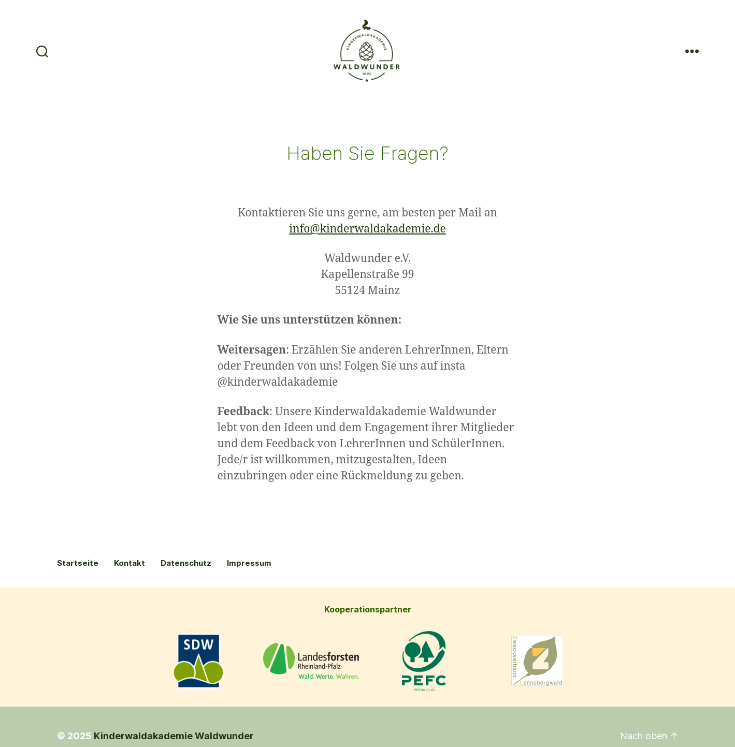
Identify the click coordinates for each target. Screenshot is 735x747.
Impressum (249, 604)
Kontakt (129, 604)
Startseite (77, 604)
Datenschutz (186, 604)
